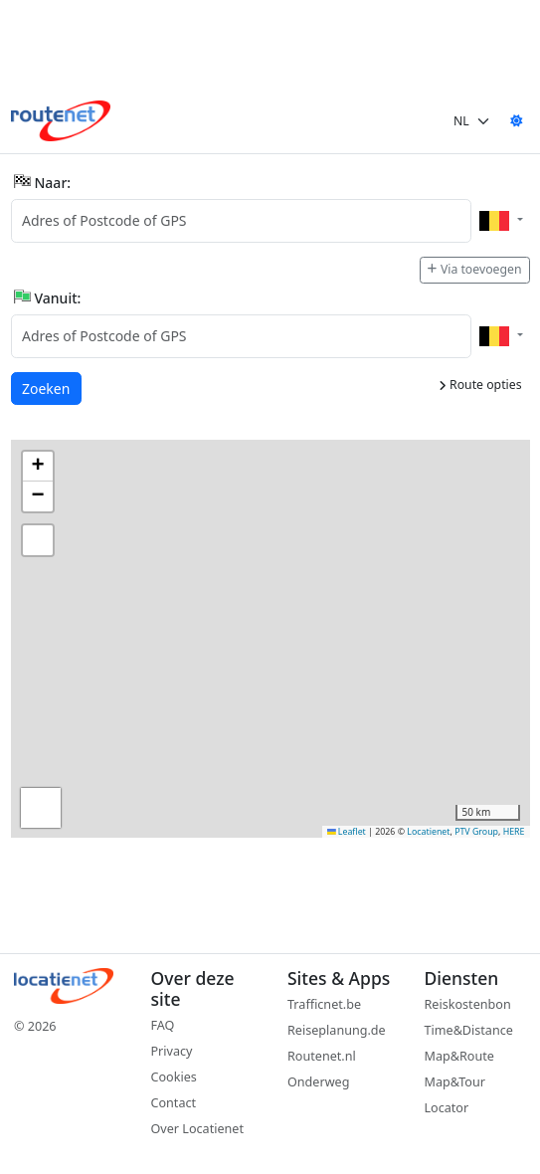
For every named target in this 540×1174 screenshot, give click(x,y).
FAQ (163, 1025)
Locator (447, 1107)
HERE (514, 832)
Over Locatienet (197, 1128)
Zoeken (47, 387)
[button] (38, 467)
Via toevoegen (474, 269)
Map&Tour (455, 1082)
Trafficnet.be (324, 1004)
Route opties (480, 384)
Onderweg (318, 1082)
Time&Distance (469, 1030)
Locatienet (428, 832)
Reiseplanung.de (336, 1030)
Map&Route (459, 1056)
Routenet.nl (321, 1056)
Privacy (172, 1051)
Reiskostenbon (468, 1004)
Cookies (174, 1077)
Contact (174, 1102)
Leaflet (346, 832)
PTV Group (476, 832)
